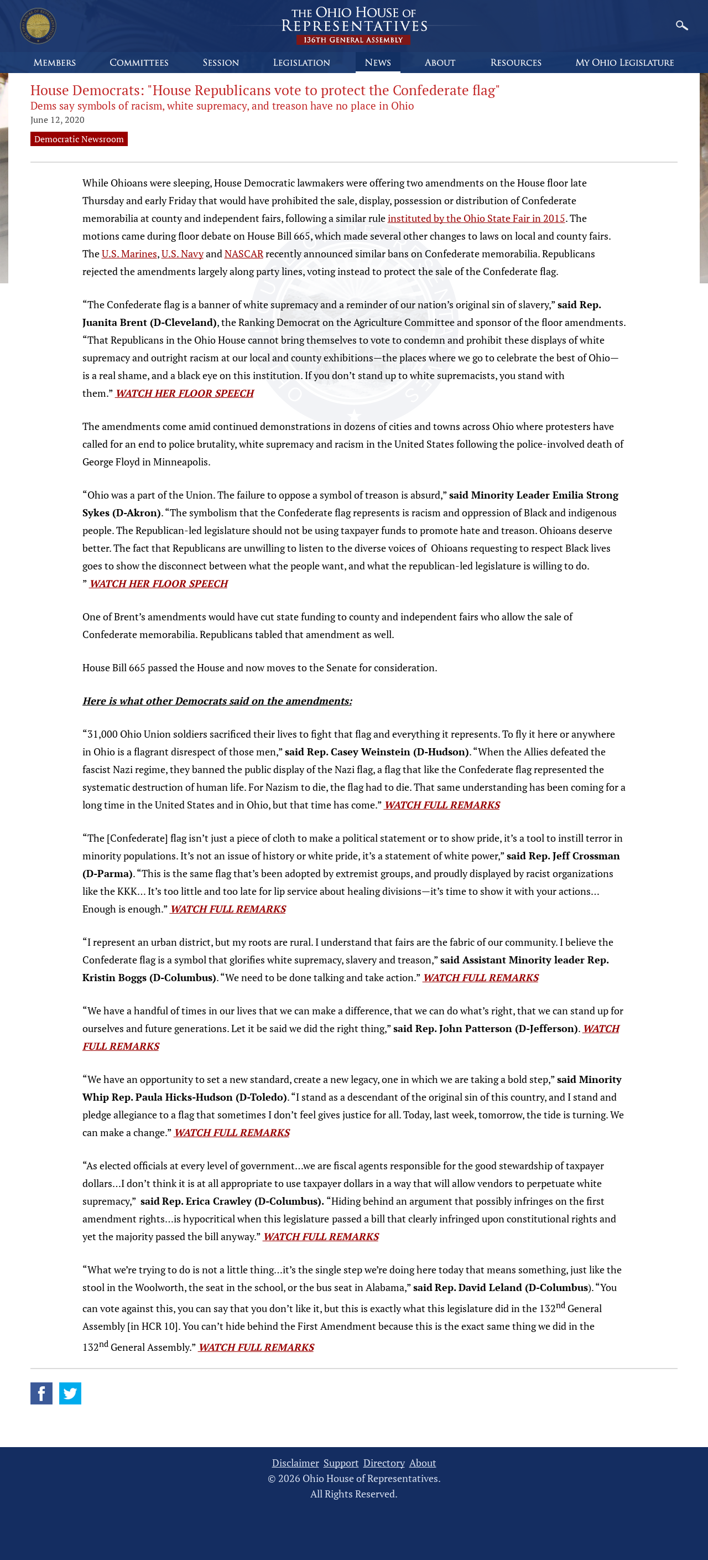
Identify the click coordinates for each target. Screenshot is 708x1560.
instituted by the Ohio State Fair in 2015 (476, 218)
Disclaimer (295, 1463)
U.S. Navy (183, 253)
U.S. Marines (129, 253)
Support (341, 1463)
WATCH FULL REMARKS (441, 804)
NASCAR (244, 253)
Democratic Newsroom (79, 139)
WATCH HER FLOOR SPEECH (184, 393)
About (422, 1463)
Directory (384, 1463)
